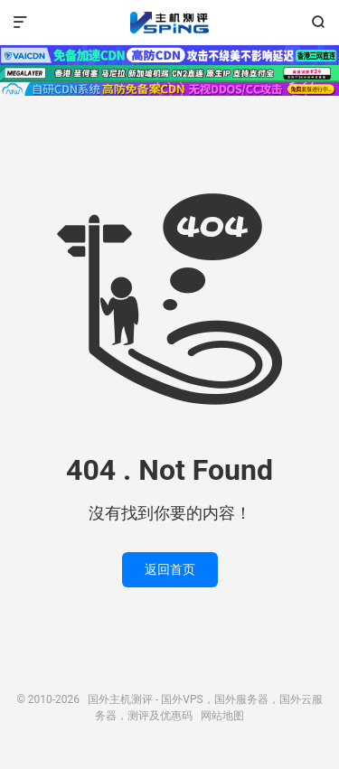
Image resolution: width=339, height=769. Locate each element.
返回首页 (170, 569)
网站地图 (222, 715)
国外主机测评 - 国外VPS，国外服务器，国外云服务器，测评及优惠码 (169, 22)
